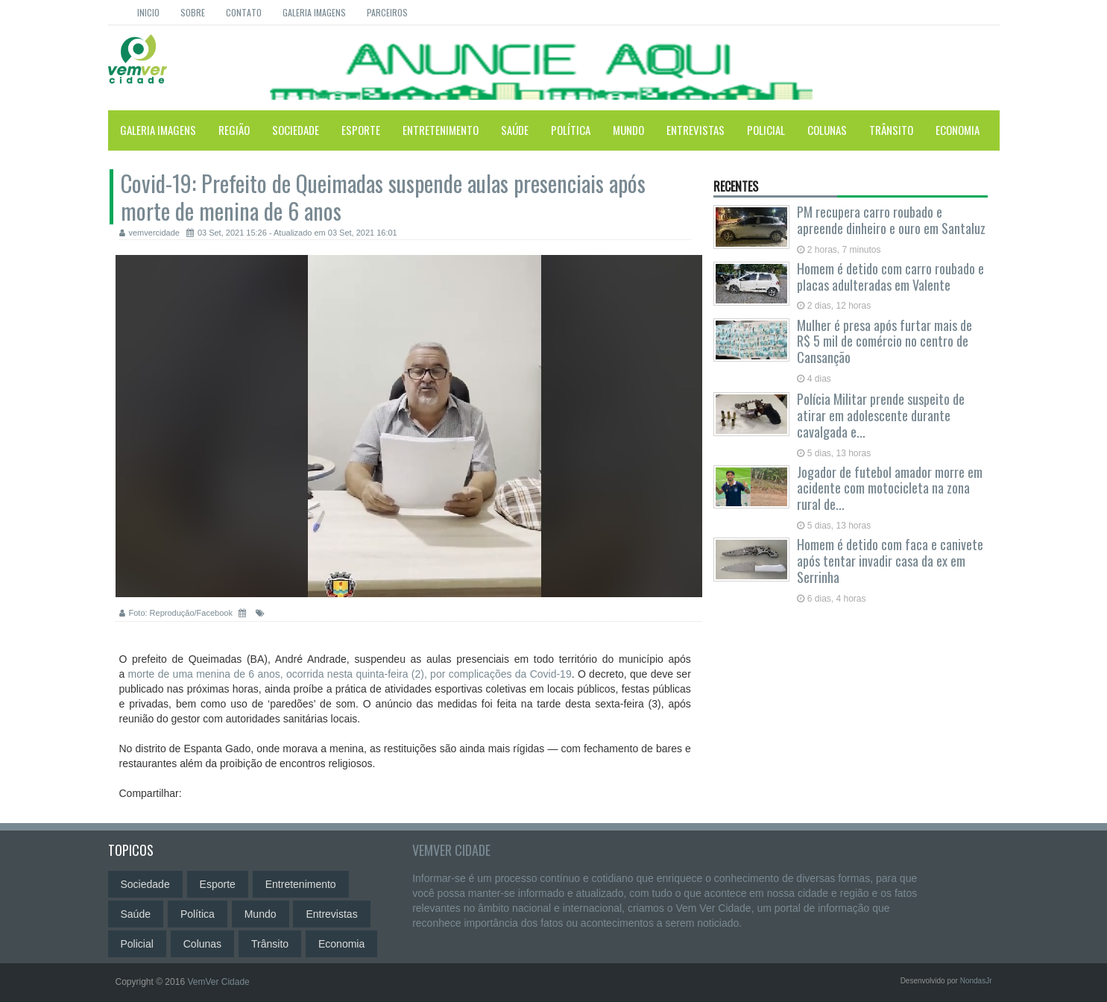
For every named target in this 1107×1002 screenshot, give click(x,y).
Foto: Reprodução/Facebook (177, 612)
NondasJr (976, 981)
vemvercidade (149, 232)
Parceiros (387, 12)
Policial (766, 130)
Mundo (628, 130)
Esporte (360, 130)
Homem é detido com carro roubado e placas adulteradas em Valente (890, 276)
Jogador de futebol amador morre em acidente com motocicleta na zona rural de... (890, 488)
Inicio (148, 12)
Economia (958, 130)
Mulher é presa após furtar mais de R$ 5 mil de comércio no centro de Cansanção (884, 341)
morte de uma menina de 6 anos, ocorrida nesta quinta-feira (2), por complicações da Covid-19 (350, 674)
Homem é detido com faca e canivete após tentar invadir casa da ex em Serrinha (890, 561)
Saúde (515, 130)
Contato (244, 12)
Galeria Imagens (314, 12)
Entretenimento (441, 130)
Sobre (192, 12)
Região (234, 130)
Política (570, 130)
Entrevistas (695, 130)
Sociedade (295, 130)
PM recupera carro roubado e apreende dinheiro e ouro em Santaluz (891, 220)
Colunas (827, 130)
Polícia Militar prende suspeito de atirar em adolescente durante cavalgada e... (881, 415)
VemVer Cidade (451, 850)
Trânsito (891, 130)
